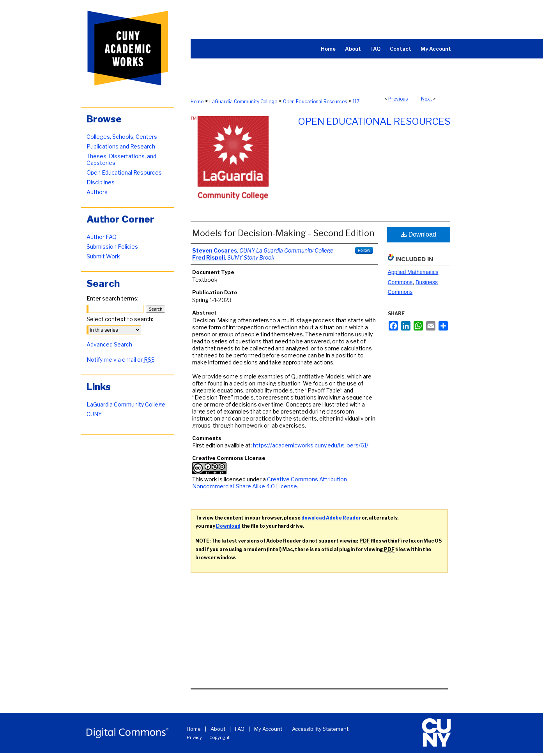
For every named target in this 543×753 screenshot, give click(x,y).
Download (418, 234)
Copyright (219, 737)
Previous (398, 99)
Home (197, 101)
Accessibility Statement (320, 729)
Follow (364, 250)
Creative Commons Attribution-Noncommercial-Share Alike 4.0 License (270, 483)
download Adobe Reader (331, 518)
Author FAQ (102, 236)
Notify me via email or (121, 359)
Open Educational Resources (315, 101)
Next (426, 99)
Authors (97, 192)
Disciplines (101, 182)
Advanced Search (109, 344)
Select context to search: (120, 319)
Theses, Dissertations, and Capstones (121, 159)
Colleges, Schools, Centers (122, 136)
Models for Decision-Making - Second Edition (283, 233)
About (217, 729)
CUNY (94, 414)
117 (356, 101)
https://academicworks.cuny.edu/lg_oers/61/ (310, 445)
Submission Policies (112, 246)
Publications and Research (121, 146)
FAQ (239, 729)
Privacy (194, 737)
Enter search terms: (112, 298)
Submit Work (103, 256)
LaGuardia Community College (243, 101)
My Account (268, 729)
